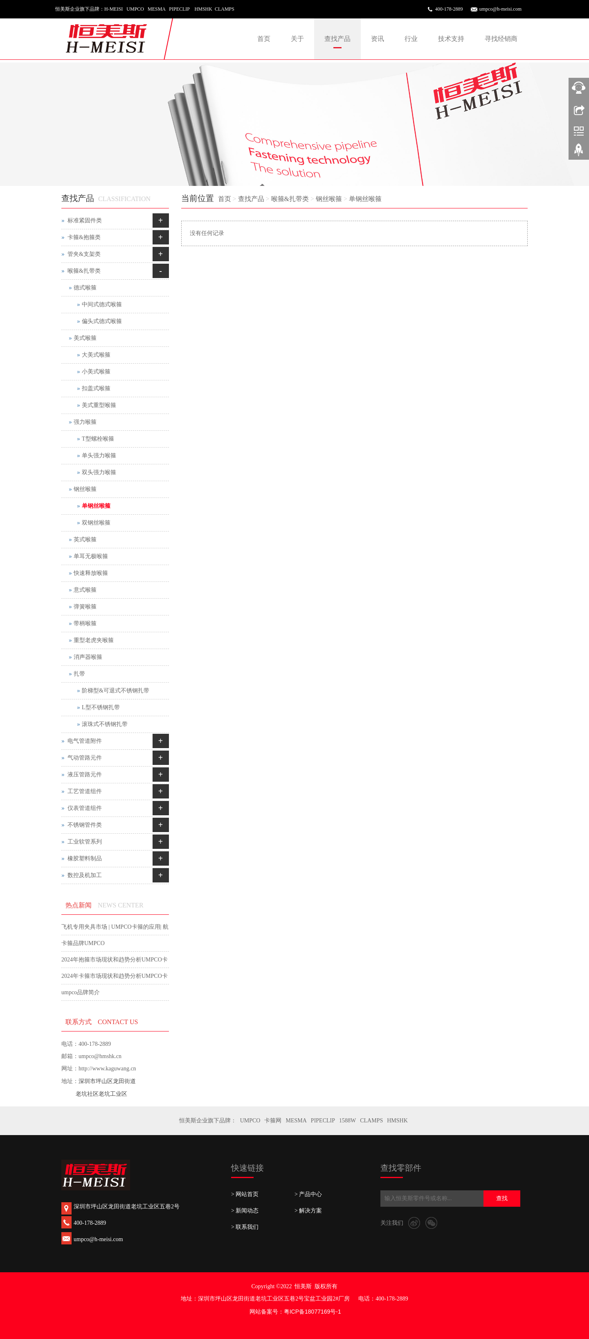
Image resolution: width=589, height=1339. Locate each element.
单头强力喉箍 (99, 455)
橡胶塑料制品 (84, 858)
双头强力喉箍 (99, 472)
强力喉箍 (85, 422)
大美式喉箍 (96, 355)
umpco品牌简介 (80, 992)
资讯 (377, 38)
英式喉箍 (85, 539)
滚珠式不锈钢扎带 (105, 724)
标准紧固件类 (84, 220)
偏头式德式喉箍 (102, 321)
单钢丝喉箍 (365, 198)
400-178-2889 (449, 9)
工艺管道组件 (84, 791)
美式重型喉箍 (99, 405)
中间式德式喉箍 (102, 304)
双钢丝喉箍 (96, 523)
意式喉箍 (85, 590)
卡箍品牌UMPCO (83, 943)
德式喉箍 (85, 288)
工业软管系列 (84, 842)
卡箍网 (272, 1120)
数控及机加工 (84, 875)
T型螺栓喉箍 (98, 439)
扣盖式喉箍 (96, 388)
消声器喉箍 (88, 657)
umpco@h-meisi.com (500, 9)
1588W (347, 1120)
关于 (297, 38)
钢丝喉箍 (329, 198)
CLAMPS (371, 1120)
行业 (411, 38)
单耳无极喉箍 (91, 556)
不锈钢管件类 (84, 825)
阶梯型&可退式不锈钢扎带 (115, 691)
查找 (502, 1198)
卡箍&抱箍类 (84, 237)
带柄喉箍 (85, 623)
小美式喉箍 (96, 372)
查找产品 (337, 38)
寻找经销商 (501, 38)
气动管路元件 (84, 758)
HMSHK (397, 1120)
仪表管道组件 (84, 808)
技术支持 (451, 38)
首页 (263, 38)
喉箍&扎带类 (290, 198)
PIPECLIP (323, 1120)
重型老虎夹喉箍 (94, 640)
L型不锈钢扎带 (101, 707)
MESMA (296, 1120)
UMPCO (250, 1120)
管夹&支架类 (84, 254)
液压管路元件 (84, 774)
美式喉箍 (85, 338)
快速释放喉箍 (91, 573)
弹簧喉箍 (85, 607)
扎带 (79, 674)
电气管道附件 (84, 741)
